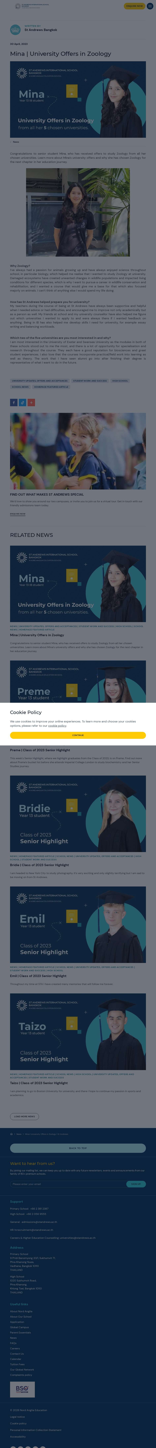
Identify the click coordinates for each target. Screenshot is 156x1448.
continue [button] (78, 735)
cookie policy (57, 726)
